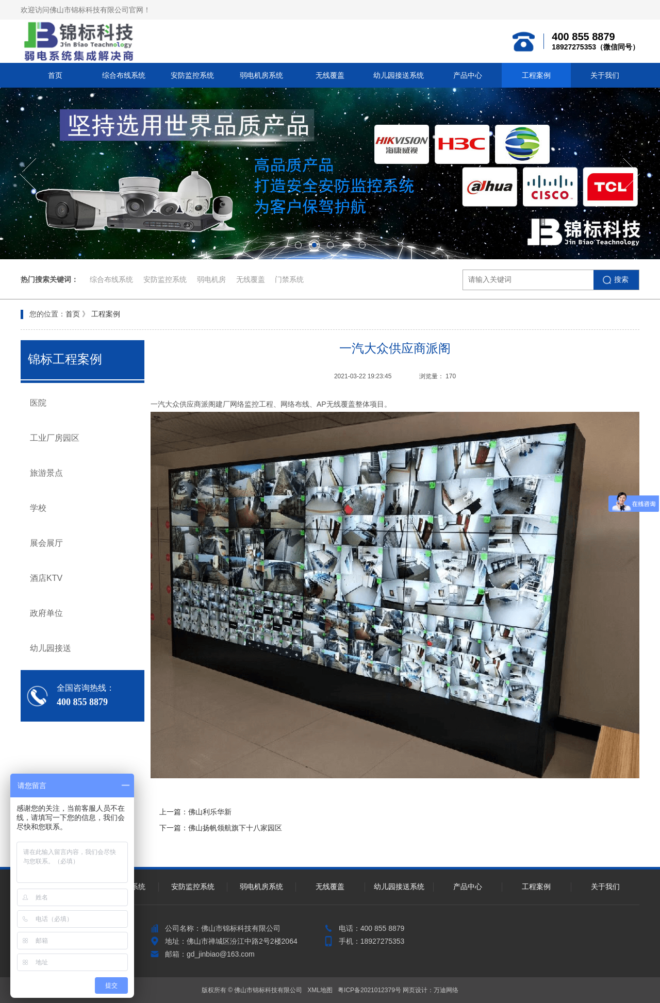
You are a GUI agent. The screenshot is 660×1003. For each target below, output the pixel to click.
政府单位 (46, 613)
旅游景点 (46, 473)
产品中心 (467, 75)
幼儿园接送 (50, 648)
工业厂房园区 (54, 437)
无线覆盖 (330, 75)
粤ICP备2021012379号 (369, 990)
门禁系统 (289, 279)
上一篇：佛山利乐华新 (195, 812)
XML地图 (320, 990)
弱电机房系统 (261, 75)
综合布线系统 (123, 75)
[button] (28, 174)
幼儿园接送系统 (398, 75)
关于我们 (604, 75)
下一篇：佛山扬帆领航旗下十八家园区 (220, 828)
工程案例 (536, 75)
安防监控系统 (192, 75)
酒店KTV (46, 578)
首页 (55, 75)
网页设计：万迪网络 (430, 990)
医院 (38, 402)
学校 (38, 508)
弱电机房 (212, 279)
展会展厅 (46, 543)
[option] (330, 173)
